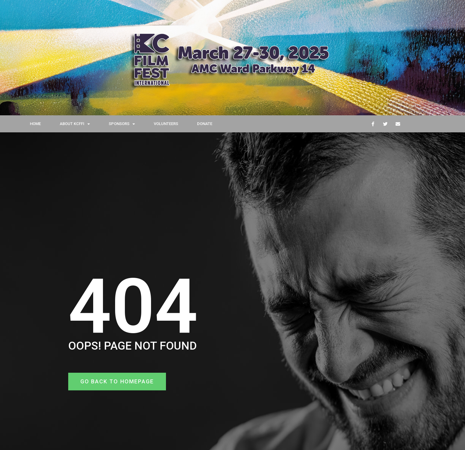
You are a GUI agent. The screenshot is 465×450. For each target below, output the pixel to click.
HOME (35, 123)
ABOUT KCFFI (75, 124)
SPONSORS (122, 124)
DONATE (204, 123)
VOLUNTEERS (166, 123)
